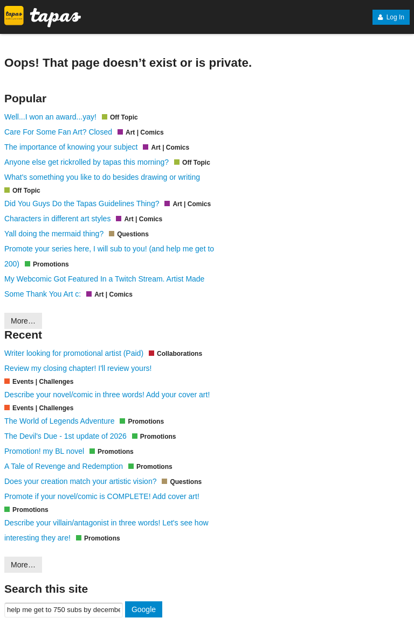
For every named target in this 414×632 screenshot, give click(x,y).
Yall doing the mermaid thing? (54, 233)
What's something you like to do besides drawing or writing (102, 177)
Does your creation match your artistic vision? (80, 481)
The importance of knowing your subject (70, 147)
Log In (391, 17)
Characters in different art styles (57, 218)
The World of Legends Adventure (59, 421)
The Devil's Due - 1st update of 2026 (65, 436)
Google (144, 609)
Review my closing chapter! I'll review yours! (77, 368)
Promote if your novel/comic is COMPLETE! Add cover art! (101, 496)
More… (23, 321)
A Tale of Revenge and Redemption (63, 466)
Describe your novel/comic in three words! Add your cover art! (107, 394)
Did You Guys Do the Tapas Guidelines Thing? (81, 203)
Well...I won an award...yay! (50, 117)
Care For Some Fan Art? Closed (58, 132)
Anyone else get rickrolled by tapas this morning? (86, 162)
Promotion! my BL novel (44, 451)
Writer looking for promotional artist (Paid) (73, 353)
